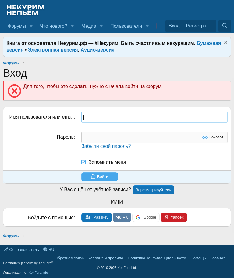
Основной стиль (21, 249)
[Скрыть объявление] (225, 43)
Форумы (17, 26)
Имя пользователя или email (41, 116)
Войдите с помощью (51, 217)
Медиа (88, 26)
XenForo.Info (38, 272)
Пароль (65, 137)
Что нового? (53, 26)
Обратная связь (69, 258)
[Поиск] (224, 26)
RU (48, 249)
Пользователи (126, 26)
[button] (31, 26)
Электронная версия (53, 49)
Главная (217, 258)
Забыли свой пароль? (106, 146)
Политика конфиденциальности (157, 258)
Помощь (198, 258)
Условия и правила (105, 258)
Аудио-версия (97, 49)
